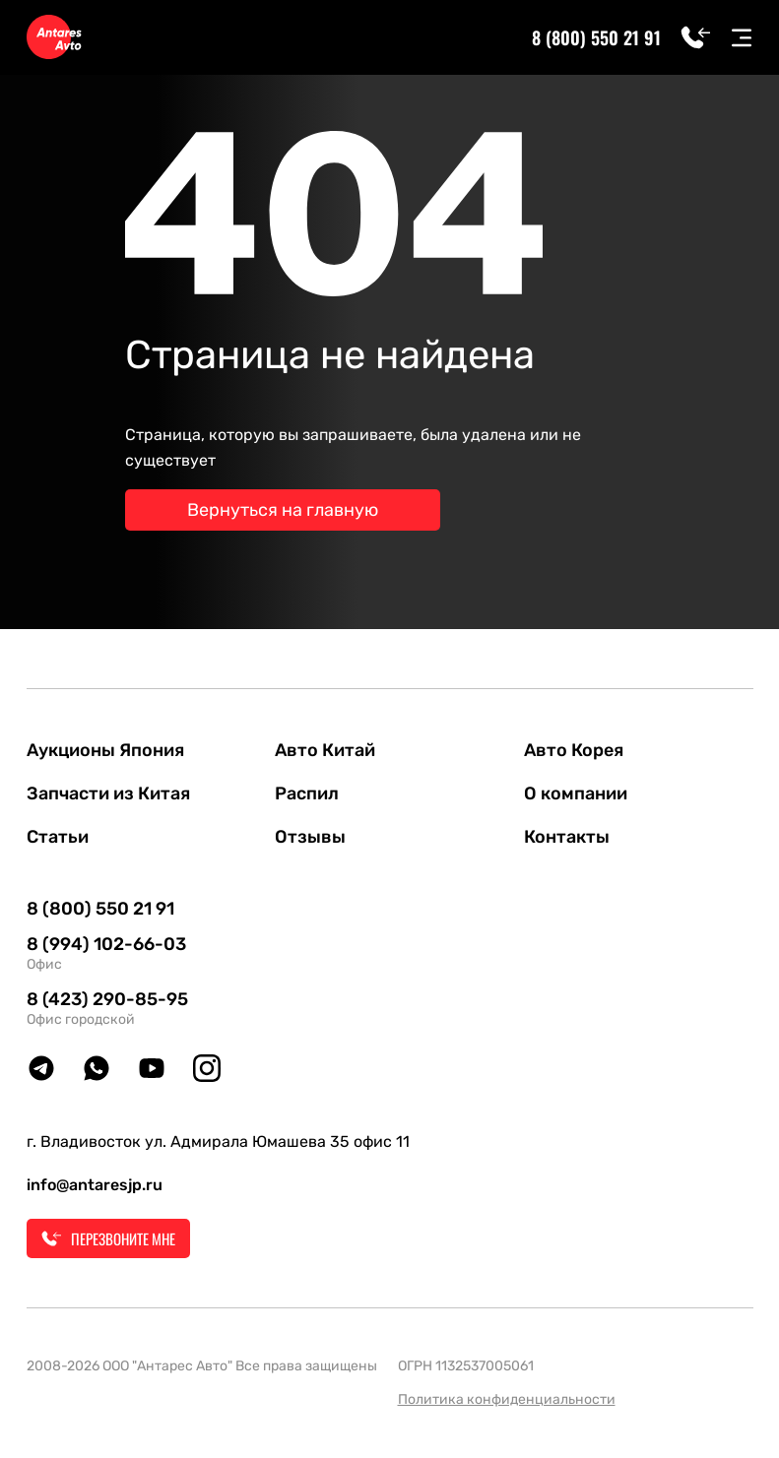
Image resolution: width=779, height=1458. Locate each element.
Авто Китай (325, 750)
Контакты (567, 837)
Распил (307, 793)
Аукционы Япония (105, 750)
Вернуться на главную (282, 510)
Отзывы (310, 837)
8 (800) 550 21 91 (596, 37)
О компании (575, 793)
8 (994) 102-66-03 (106, 944)
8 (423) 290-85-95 (107, 999)
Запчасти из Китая (108, 793)
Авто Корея (573, 750)
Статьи (58, 837)
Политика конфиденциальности (507, 1399)
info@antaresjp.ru (94, 1184)
